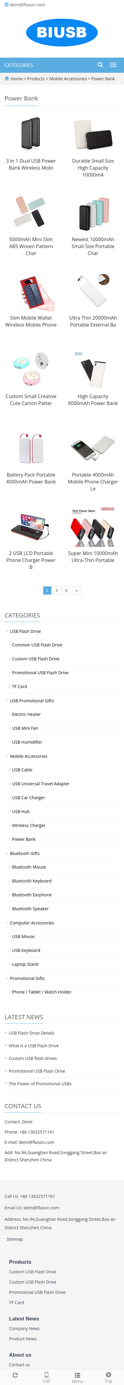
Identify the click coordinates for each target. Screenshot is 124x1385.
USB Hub (21, 811)
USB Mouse (23, 936)
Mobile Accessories (68, 78)
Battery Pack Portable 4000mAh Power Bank (31, 478)
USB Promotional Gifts (32, 701)
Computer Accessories (32, 923)
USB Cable (22, 770)
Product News (23, 1339)
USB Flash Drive (25, 631)
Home (17, 78)
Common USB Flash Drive (37, 645)
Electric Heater (26, 714)
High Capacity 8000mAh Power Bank (93, 400)
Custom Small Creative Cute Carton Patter (31, 400)
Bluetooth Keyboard (32, 881)
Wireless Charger (29, 825)
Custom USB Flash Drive (35, 659)
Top (108, 1377)
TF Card (19, 686)
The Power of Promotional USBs (40, 1084)
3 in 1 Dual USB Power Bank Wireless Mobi (31, 164)
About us (20, 1355)
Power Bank (102, 78)
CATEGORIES (19, 65)
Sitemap (15, 1239)
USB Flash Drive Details (31, 1033)
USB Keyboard (26, 950)
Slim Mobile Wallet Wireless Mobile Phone (31, 321)
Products (36, 78)
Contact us (19, 1364)
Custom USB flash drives (33, 1058)
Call (46, 1377)
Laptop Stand (25, 964)
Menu (77, 1377)
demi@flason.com (27, 5)
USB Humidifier (27, 742)
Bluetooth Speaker (30, 908)
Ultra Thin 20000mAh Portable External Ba (93, 321)
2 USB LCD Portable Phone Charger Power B (31, 560)
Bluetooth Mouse (29, 867)
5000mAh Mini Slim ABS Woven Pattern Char (31, 246)
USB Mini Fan (25, 728)
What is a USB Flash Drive (34, 1045)
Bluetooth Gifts (25, 853)
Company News (24, 1328)
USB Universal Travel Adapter (41, 784)
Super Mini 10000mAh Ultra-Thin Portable (93, 556)
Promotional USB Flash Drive (40, 672)
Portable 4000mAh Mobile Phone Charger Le (93, 481)
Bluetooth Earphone (32, 895)
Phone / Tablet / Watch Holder (41, 992)
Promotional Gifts (27, 978)
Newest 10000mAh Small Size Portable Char (93, 246)
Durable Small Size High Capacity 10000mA (93, 168)
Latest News (24, 1319)
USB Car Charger (28, 797)
